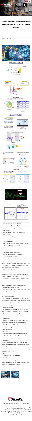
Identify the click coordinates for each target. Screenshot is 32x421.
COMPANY (5, 403)
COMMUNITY (26, 403)
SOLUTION (19, 403)
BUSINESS (12, 403)
